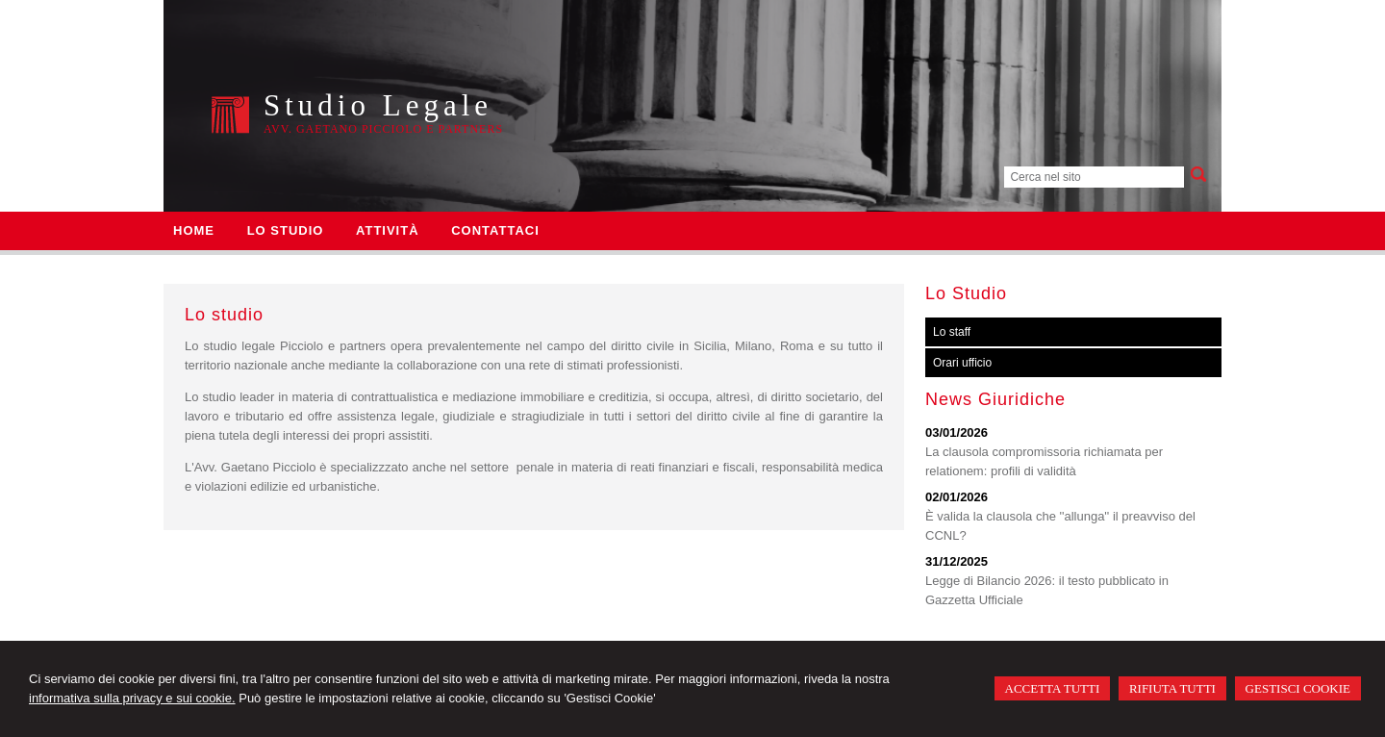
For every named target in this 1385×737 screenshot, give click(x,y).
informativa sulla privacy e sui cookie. (132, 698)
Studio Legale (378, 105)
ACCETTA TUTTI (1052, 688)
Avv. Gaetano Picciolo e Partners (383, 129)
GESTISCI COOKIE (1298, 688)
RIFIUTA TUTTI (1172, 688)
